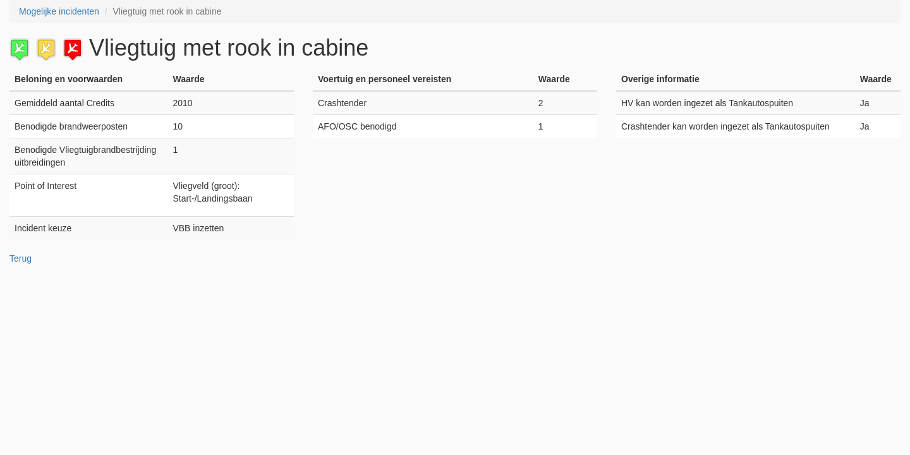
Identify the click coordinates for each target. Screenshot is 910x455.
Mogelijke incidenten (59, 11)
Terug (20, 258)
